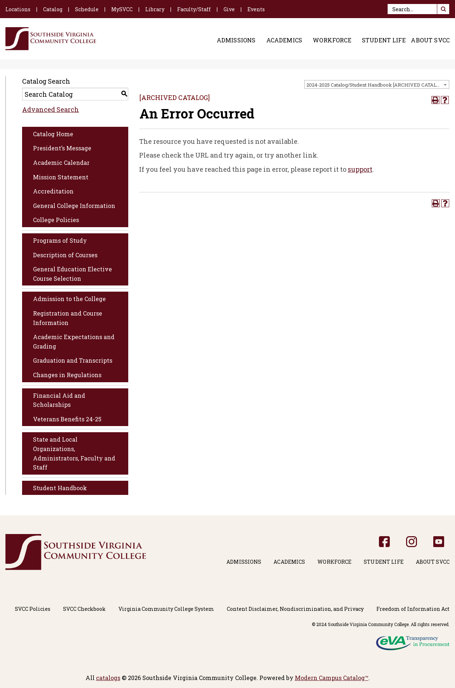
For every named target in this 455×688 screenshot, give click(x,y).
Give (229, 9)
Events (256, 9)
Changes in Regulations (67, 375)
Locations (17, 9)
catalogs (108, 677)
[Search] (418, 9)
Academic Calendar (61, 162)
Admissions (236, 40)
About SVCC (430, 40)
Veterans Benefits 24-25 (67, 419)
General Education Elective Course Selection (72, 273)
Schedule (87, 9)
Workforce (332, 40)
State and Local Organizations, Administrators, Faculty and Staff (74, 453)
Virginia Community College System (166, 608)
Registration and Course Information (67, 317)
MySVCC (122, 9)
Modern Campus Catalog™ (331, 677)
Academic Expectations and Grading (73, 341)
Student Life (384, 40)
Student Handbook (60, 488)
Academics (284, 40)
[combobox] (376, 84)
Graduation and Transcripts (72, 360)
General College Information (74, 205)
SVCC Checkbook (84, 608)
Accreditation (53, 191)
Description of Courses (65, 255)
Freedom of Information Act (413, 608)
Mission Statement (60, 177)
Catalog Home (53, 134)
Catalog (52, 9)
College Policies (56, 220)
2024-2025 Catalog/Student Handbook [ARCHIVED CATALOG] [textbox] (375, 85)
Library (154, 9)
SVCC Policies (32, 608)
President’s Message (62, 148)
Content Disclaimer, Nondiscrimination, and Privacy (295, 608)
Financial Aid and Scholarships (59, 400)
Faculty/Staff (194, 9)
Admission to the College (69, 299)
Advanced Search (50, 109)
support (360, 169)
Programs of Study (60, 240)
